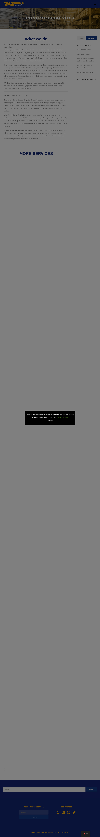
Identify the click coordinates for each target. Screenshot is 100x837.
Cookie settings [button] (63, 417)
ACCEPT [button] (50, 420)
